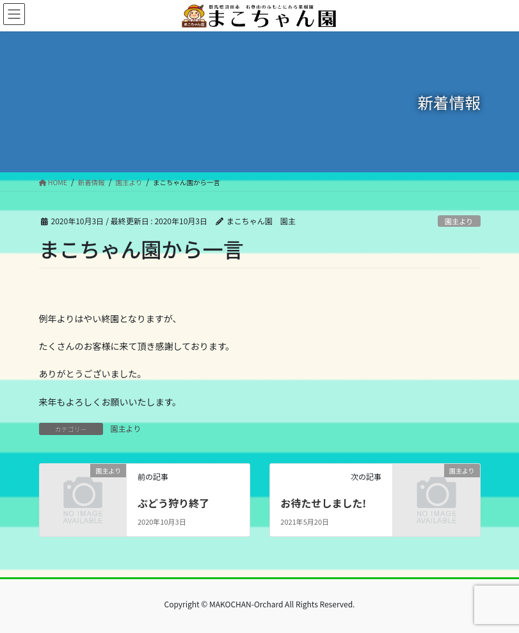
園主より (459, 221)
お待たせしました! (323, 503)
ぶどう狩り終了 (173, 503)
